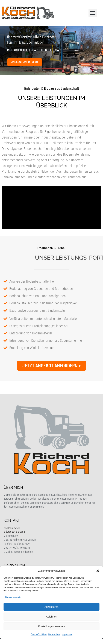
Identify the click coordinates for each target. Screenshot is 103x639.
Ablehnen (51, 616)
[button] (97, 571)
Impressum (67, 634)
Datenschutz (54, 634)
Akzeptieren (51, 606)
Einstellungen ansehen (51, 626)
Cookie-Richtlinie (38, 634)
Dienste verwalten (13, 597)
